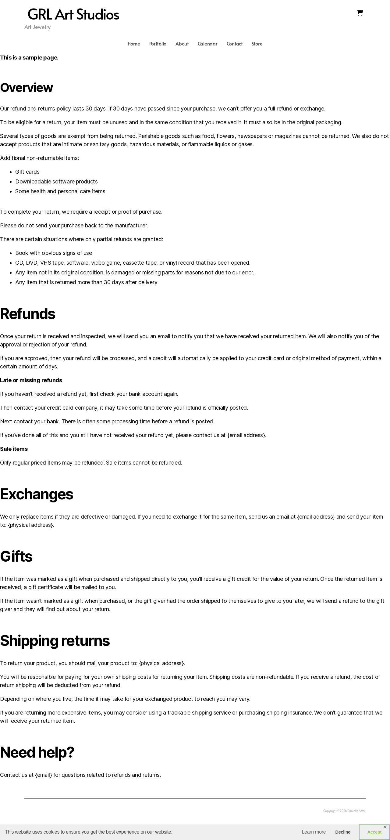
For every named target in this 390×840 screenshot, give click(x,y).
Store (257, 43)
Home (134, 43)
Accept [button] (374, 832)
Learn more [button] (314, 832)
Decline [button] (342, 832)
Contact (235, 43)
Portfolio (158, 43)
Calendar (208, 43)
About (182, 43)
